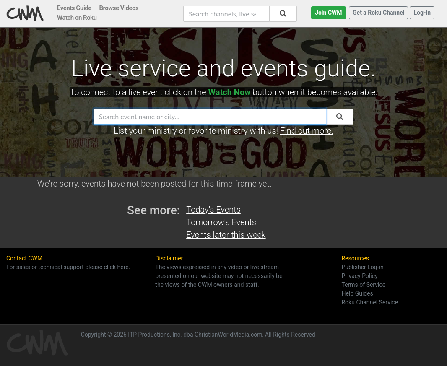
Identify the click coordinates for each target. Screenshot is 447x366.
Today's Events (213, 210)
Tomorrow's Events (221, 222)
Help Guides (357, 293)
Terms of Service (363, 284)
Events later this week (225, 235)
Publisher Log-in (362, 267)
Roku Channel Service (369, 302)
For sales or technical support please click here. (68, 267)
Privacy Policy (359, 276)
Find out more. (306, 131)
